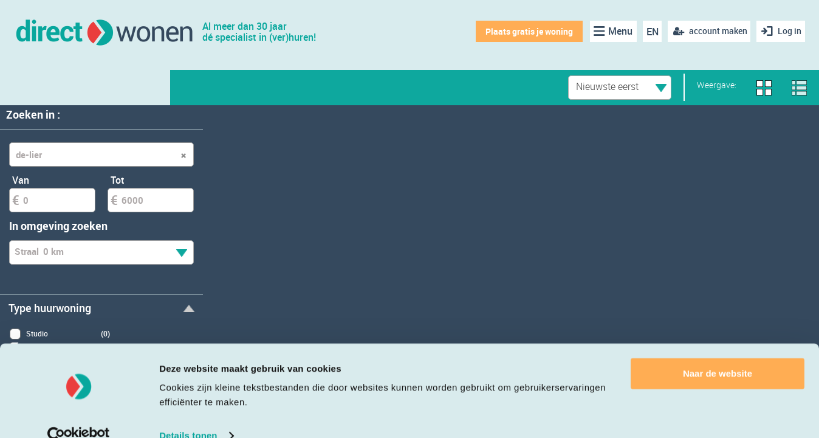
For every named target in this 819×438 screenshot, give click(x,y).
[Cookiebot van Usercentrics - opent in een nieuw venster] (79, 414)
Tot (118, 180)
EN (649, 31)
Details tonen (188, 414)
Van (20, 180)
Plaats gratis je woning (526, 31)
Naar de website (717, 352)
